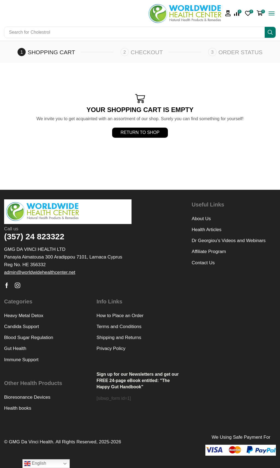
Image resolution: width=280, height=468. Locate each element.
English (35, 463)
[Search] (270, 32)
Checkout (147, 52)
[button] (228, 13)
